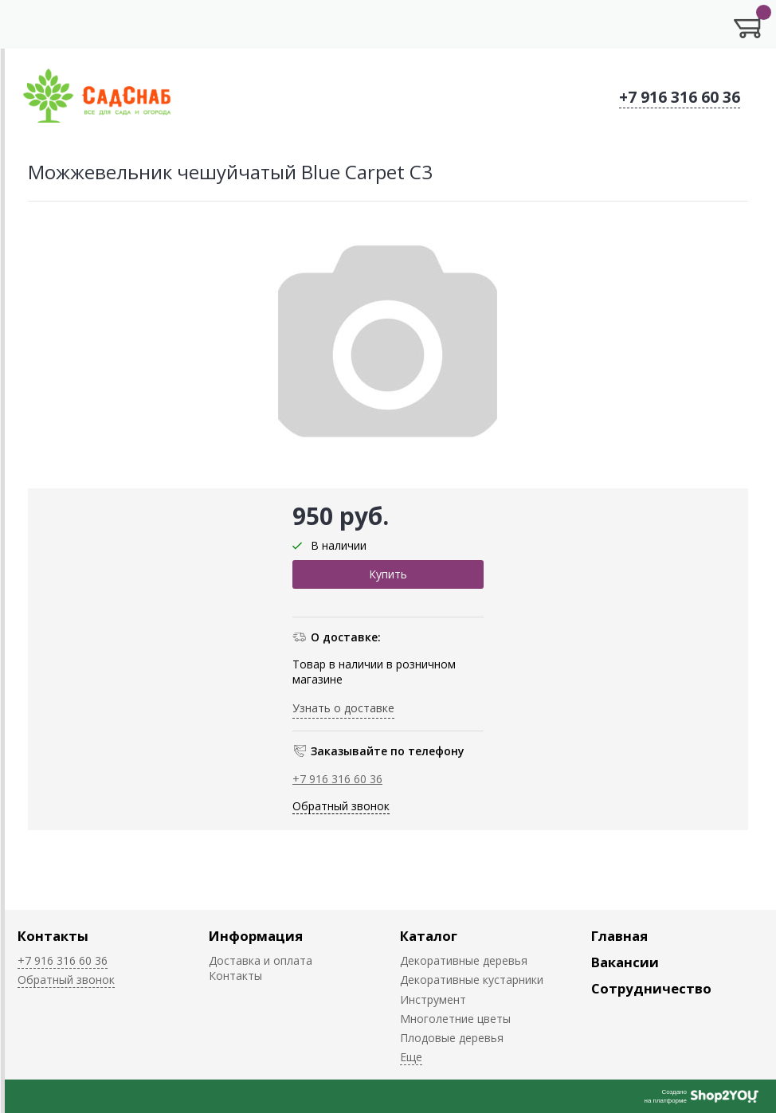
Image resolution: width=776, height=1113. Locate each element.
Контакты (53, 936)
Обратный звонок (341, 805)
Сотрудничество (651, 988)
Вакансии (625, 962)
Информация (256, 936)
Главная (619, 936)
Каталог (428, 936)
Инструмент (433, 999)
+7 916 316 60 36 (679, 97)
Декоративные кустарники (471, 979)
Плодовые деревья (452, 1037)
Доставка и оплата (260, 960)
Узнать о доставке (343, 707)
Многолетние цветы (455, 1018)
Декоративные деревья (463, 960)
